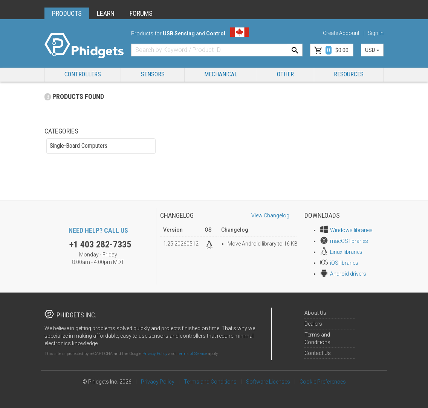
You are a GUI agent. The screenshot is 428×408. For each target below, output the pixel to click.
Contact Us (317, 353)
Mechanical (220, 74)
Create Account (341, 33)
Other (285, 74)
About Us (315, 313)
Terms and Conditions (210, 382)
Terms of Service (192, 353)
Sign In (376, 33)
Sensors (153, 74)
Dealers (313, 324)
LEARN (106, 13)
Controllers (82, 74)
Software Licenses (268, 382)
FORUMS (141, 13)
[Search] (295, 50)
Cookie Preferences (323, 382)
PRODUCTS (67, 13)
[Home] (84, 46)
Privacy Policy (154, 353)
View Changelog (270, 215)
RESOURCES (349, 74)
